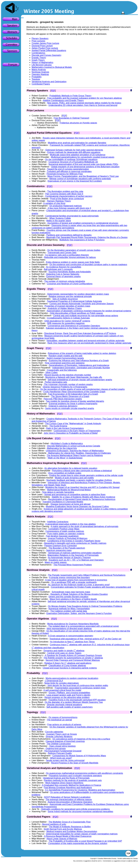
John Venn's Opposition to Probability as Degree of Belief (71, 433)
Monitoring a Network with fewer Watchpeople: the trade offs (73, 377)
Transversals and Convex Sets (62, 252)
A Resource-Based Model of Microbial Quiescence (68, 836)
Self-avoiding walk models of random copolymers (69, 707)
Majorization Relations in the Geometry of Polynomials (73, 555)
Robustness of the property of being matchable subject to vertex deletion (82, 353)
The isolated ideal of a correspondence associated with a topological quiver (83, 626)
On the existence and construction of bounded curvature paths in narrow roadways (88, 264)
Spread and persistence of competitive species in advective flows (75, 494)
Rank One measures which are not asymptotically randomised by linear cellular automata (89, 343)
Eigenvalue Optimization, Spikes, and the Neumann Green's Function (79, 613)
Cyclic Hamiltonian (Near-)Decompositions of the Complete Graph (74, 391)
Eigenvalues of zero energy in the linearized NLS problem (75, 181)
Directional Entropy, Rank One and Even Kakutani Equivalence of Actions (80, 333)
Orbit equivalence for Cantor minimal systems (67, 321)
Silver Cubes (51, 372)
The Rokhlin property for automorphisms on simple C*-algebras (73, 658)
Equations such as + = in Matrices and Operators (76, 560)
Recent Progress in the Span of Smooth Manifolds (74, 763)
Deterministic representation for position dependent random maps (78, 294)
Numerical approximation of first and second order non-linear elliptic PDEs (83, 164)
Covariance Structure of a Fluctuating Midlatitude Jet (73, 162)
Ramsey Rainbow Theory (59, 201)
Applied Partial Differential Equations (49, 50)
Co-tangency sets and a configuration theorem (67, 255)
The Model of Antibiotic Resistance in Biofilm (70, 827)
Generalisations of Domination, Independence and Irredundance (79, 365)
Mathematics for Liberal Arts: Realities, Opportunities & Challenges (79, 453)
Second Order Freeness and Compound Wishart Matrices (73, 660)
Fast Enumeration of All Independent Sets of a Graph (73, 394)
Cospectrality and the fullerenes (62, 370)
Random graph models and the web (65, 356)
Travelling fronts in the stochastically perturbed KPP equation (77, 700)
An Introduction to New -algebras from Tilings (72, 642)
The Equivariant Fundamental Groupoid (62, 751)
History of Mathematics (42, 62)
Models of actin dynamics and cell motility (74, 478)
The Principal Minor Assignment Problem (72, 565)
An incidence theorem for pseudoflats (63, 267)
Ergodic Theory (39, 58)
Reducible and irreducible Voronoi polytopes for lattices (70, 257)
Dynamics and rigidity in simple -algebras (64, 650)
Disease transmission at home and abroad (70, 504)
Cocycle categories (54, 732)
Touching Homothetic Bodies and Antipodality (69, 272)
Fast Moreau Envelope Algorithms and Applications (68, 787)
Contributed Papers (41, 84)
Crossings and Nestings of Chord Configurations (69, 284)
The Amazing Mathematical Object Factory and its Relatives (75, 455)
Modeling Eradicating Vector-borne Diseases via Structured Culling (77, 506)
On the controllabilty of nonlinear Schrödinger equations (71, 159)
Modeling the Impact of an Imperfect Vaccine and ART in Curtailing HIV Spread (82, 487)
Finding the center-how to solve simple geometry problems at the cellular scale (86, 475)
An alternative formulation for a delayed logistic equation (70, 468)
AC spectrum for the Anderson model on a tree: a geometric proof (78, 585)
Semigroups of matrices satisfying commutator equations (75, 553)
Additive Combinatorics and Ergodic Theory (63, 100)
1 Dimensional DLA (54, 681)
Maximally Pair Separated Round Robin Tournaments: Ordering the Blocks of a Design (87, 237)
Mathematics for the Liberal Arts (62, 448)
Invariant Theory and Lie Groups (61, 734)
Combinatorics (38, 53)
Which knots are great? (61, 758)
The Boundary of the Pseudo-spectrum (67, 548)
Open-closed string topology (62, 746)
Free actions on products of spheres (64, 724)
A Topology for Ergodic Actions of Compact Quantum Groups (73, 655)
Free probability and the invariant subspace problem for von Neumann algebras (84, 98)
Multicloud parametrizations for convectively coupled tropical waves (82, 157)
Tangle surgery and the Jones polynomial (65, 760)
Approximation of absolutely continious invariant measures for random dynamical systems (89, 311)
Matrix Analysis (39, 69)
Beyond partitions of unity (54, 824)
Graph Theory (38, 60)
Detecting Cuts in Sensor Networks (62, 274)
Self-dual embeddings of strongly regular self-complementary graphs (80, 380)
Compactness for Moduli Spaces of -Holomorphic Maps (79, 756)
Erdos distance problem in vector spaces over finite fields (73, 262)
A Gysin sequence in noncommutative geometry (70, 636)
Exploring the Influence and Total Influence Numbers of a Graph (79, 360)
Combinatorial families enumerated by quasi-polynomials (72, 216)
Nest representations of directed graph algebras (69, 628)
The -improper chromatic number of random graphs (68, 384)
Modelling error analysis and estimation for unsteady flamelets (77, 143)
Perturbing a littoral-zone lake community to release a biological (82, 470)
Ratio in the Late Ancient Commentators (65, 428)
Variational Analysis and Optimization (49, 81)
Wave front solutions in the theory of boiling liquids (73, 599)
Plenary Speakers (40, 38)
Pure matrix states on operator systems (65, 533)
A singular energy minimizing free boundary (69, 577)
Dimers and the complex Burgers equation (68, 596)
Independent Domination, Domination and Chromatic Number (81, 368)
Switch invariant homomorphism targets (65, 358)
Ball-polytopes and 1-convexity (58, 269)
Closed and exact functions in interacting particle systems (70, 668)
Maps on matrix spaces (56, 562)
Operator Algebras (40, 74)
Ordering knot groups (56, 748)
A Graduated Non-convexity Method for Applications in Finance (71, 785)
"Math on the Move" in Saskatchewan (65, 458)
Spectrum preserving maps (58, 550)
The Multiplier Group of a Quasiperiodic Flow (70, 822)
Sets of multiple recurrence (65, 299)
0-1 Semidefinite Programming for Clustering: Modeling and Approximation (80, 790)
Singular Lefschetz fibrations (59, 736)
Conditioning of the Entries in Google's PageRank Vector (73, 541)
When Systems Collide (60, 218)
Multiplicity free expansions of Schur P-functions (82, 240)
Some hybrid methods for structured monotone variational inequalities (80, 811)
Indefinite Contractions (57, 522)
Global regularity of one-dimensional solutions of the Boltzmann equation (85, 167)
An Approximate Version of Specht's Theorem (69, 557)
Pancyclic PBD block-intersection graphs (63, 399)
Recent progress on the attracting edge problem (67, 697)
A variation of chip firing (54, 203)
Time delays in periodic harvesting (58, 492)
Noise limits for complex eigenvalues (61, 683)
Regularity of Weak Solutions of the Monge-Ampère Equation (79, 594)
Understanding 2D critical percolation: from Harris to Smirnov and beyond (82, 105)
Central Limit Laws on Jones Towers (64, 653)
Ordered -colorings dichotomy (63, 406)
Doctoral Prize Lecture (42, 46)
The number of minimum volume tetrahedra (64, 281)
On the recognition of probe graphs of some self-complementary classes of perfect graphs (82, 389)
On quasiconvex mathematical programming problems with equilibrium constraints (84, 773)
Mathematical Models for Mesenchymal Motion (69, 490)
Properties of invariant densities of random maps (67, 306)
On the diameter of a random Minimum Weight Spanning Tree (74, 702)
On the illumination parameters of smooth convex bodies (73, 250)
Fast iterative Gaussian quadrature (62, 536)
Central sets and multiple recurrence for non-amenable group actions (85, 315)
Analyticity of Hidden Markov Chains (65, 308)
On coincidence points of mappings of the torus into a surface (81, 739)
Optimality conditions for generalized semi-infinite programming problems (75, 809)
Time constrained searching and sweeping (64, 363)
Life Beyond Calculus (42, 65)
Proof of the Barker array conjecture (67, 198)
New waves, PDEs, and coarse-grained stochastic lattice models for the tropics (84, 103)
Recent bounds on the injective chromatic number (67, 375)
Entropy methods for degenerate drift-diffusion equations (73, 152)
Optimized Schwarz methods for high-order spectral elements (74, 150)
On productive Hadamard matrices (65, 206)
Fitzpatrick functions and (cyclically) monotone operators (75, 775)
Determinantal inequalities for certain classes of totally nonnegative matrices (82, 834)
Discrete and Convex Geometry (46, 55)
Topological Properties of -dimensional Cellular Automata (74, 301)
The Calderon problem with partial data (68, 611)
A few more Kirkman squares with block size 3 (69, 208)
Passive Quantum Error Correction (60, 545)
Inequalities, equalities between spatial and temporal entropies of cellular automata (85, 340)
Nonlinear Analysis (40, 72)
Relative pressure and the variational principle (70, 296)
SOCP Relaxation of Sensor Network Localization (67, 797)
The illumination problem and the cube (65, 191)
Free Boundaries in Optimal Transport (71, 118)
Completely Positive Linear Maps (63, 529)
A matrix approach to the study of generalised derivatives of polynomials (84, 526)
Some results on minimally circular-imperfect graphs (69, 408)
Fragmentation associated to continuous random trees (80, 688)
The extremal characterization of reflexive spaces (69, 799)
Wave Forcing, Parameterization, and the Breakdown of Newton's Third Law (83, 176)
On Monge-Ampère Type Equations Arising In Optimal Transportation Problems (85, 606)
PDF (53, 90)
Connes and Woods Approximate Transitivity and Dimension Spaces (81, 303)
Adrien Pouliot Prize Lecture (45, 48)
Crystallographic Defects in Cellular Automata (68, 318)
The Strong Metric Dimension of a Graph (70, 396)
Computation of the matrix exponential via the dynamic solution (77, 843)
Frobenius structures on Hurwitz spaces (78, 123)
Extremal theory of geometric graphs (63, 276)
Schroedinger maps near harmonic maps (71, 592)
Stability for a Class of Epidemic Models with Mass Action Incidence (83, 497)
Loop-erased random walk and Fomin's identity (68, 695)
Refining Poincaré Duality (60, 753)
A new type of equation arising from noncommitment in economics (76, 580)
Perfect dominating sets (56, 382)
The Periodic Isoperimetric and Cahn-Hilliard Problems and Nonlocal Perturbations (86, 575)
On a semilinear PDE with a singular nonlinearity (74, 582)
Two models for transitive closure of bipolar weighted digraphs (75, 401)
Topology (36, 79)
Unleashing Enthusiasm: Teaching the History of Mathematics (75, 451)
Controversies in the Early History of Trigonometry (77, 431)
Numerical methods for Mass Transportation (69, 608)
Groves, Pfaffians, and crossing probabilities (69, 692)
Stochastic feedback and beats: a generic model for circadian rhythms (79, 480)
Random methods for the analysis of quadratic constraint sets (73, 780)
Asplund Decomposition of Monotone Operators (70, 802)
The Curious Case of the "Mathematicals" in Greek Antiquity (73, 423)
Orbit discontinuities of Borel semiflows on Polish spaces (76, 313)
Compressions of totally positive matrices (64, 531)
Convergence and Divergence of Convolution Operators (74, 326)
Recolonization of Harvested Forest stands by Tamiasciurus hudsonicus (81, 499)
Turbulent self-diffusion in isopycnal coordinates (69, 171)
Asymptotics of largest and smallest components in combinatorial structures (82, 223)
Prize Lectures (38, 41)
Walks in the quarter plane (58, 221)
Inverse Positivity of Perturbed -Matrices (67, 538)
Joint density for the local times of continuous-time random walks (77, 685)
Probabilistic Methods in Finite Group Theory (70, 96)
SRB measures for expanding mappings (66, 323)
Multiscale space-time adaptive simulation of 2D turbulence (77, 155)
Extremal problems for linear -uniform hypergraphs (73, 403)
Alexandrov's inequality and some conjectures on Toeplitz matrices (75, 543)
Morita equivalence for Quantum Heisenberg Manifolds (73, 624)
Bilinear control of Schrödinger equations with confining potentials (80, 178)
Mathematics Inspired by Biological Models (52, 67)
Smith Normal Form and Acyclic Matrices (63, 829)
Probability (37, 77)
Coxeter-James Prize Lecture (45, 43)
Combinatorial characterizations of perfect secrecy (68, 196)
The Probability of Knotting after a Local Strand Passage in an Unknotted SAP (85, 841)
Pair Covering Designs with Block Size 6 (64, 194)
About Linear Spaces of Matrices (62, 838)
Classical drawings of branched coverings (65, 741)
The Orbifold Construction (59, 744)
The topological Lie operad (59, 720)
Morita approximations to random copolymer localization (72, 678)
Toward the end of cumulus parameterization (68, 169)
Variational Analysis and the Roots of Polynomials (66, 778)
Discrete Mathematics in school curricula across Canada (73, 446)
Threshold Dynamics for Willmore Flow (64, 174)
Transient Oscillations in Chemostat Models (62, 502)
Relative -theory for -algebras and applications (67, 663)
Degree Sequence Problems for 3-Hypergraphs (65, 387)
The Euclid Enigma (58, 426)
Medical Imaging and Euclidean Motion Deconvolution (72, 831)
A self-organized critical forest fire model (62, 690)
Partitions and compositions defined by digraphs (69, 235)
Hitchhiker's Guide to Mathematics (67, 443)
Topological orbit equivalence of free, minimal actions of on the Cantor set (85, 639)
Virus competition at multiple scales (64, 473)
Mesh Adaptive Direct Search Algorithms (64, 783)
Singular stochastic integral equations (64, 704)
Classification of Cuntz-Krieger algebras (67, 665)
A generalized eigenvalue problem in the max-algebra (70, 524)
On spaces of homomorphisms (63, 717)
